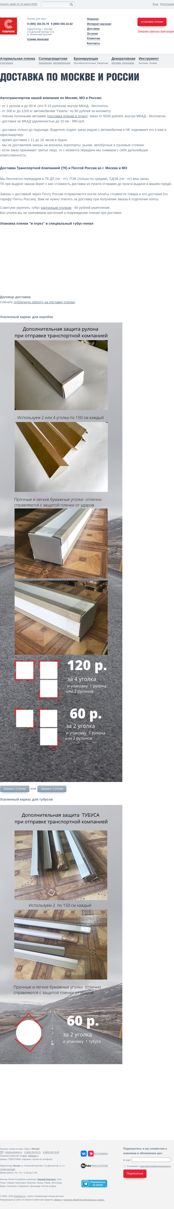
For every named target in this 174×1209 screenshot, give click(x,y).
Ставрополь (23, 1186)
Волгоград (57, 1183)
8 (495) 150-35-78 (38, 23)
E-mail (126, 1160)
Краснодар (35, 1186)
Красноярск (20, 1183)
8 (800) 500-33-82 (62, 23)
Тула (59, 1179)
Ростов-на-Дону (48, 1186)
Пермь (48, 1183)
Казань (40, 1183)
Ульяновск (11, 1186)
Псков (3, 1183)
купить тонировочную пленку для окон (46, 1196)
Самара (10, 1183)
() (38, 39)
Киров (3, 1186)
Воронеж (31, 1183)
